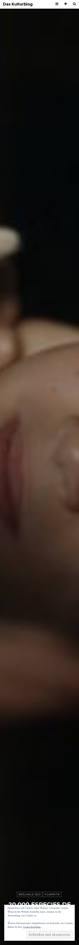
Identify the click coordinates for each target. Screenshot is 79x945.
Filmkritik (52, 894)
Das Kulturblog (18, 4)
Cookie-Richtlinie (32, 927)
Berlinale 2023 (29, 894)
